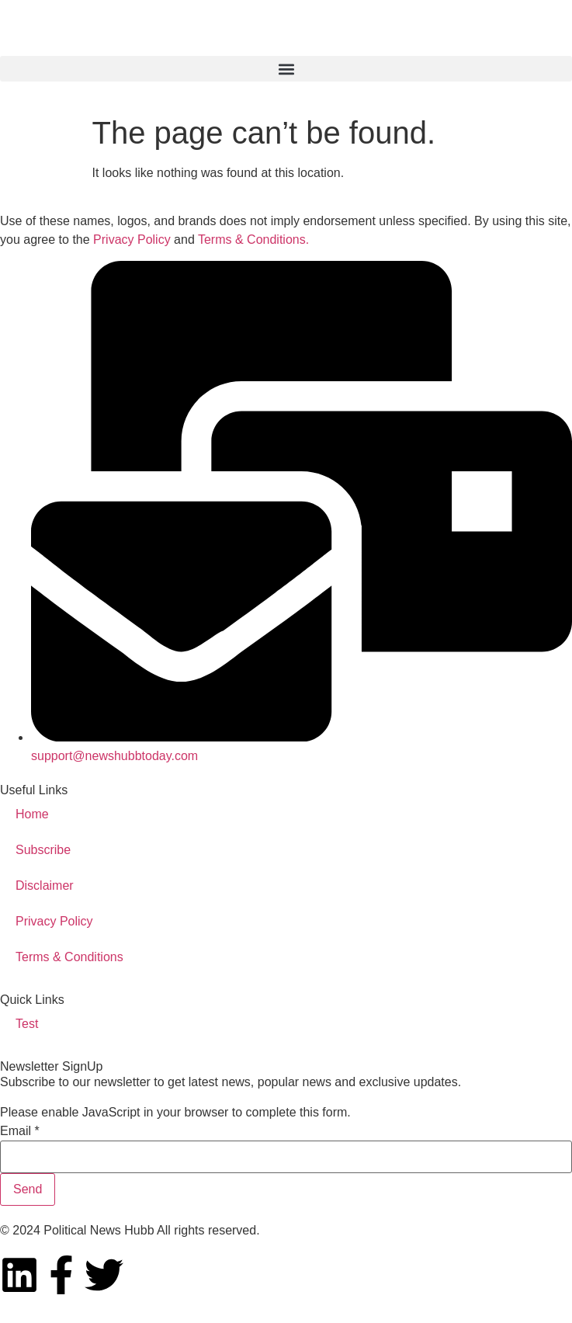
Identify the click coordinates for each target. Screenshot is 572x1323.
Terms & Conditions (69, 957)
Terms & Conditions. (253, 239)
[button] (286, 69)
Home (32, 814)
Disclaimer (45, 885)
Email (20, 1131)
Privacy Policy (132, 239)
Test (27, 1023)
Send (27, 1189)
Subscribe (43, 849)
